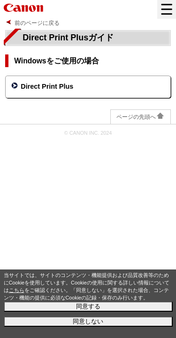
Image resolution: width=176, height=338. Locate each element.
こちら (16, 290)
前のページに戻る (37, 23)
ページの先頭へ (140, 117)
